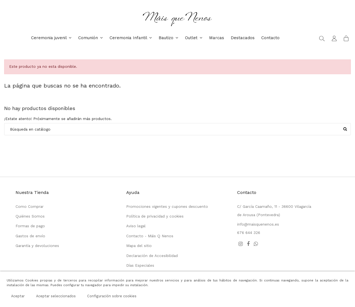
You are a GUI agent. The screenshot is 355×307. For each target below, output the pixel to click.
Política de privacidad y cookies (155, 216)
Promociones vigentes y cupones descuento (167, 206)
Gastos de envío (30, 236)
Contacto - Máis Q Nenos (149, 236)
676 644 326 (248, 232)
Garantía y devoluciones (37, 245)
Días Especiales (140, 265)
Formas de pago (30, 226)
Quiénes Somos (30, 216)
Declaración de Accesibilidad (152, 255)
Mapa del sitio (139, 245)
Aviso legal (136, 226)
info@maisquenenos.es (258, 224)
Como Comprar (30, 206)
